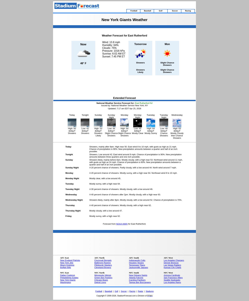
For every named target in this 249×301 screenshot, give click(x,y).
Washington (65, 282)
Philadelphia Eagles (69, 277)
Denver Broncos (171, 263)
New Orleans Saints (138, 275)
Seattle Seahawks (172, 280)
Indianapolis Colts (137, 260)
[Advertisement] (124, 86)
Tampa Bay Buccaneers (140, 282)
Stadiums (150, 291)
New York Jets (66, 263)
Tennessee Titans (137, 265)
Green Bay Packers (103, 277)
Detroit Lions (100, 282)
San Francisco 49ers (173, 277)
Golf (116, 291)
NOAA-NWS (122, 224)
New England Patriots (70, 260)
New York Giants (67, 280)
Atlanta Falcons (136, 277)
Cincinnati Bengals (103, 260)
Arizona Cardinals (172, 275)
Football (98, 291)
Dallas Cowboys (67, 275)
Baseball (108, 291)
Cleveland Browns (102, 267)
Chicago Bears (101, 280)
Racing (132, 291)
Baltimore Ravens (102, 263)
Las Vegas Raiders (172, 265)
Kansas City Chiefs (172, 267)
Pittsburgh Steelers (103, 265)
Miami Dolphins (67, 265)
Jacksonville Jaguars (138, 267)
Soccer (124, 291)
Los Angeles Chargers (174, 260)
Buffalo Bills (65, 267)
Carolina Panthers (137, 280)
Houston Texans (136, 263)
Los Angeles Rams (172, 282)
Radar (140, 291)
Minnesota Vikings (102, 275)
